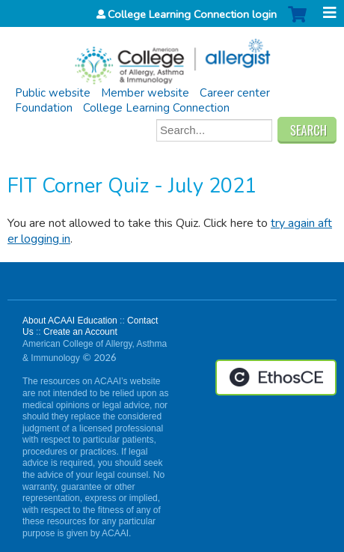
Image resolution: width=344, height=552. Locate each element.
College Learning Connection (156, 107)
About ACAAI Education (69, 320)
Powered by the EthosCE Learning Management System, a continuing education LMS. (276, 377)
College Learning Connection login (192, 14)
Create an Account (80, 332)
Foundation (44, 107)
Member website (145, 92)
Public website (52, 92)
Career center (235, 92)
